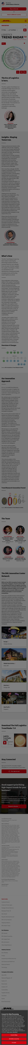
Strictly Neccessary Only (14, 1038)
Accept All (14, 1042)
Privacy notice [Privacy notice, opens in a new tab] (9, 1032)
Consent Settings (14, 1035)
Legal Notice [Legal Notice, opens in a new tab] (15, 1032)
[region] (14, 1027)
